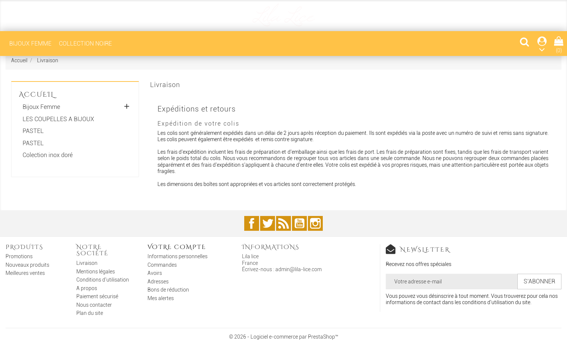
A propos (86, 288)
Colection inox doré (48, 155)
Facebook (251, 223)
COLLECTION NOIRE (85, 43)
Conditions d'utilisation (102, 280)
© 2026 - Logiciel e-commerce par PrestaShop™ (283, 337)
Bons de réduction (168, 290)
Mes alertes (160, 298)
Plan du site (89, 313)
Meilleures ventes (25, 273)
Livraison (86, 263)
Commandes (162, 265)
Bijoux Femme (30, 43)
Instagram (315, 223)
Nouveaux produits (27, 265)
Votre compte (176, 247)
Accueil (36, 94)
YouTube (299, 223)
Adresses (158, 282)
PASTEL (33, 131)
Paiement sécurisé (97, 296)
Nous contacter (94, 305)
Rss (283, 223)
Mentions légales (95, 272)
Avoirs (154, 273)
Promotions (19, 256)
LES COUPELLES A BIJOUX (58, 119)
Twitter (267, 223)
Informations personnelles (177, 256)
